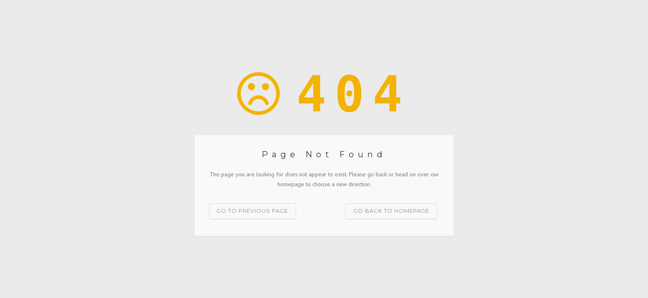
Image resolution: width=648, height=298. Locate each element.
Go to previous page (252, 210)
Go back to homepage (391, 210)
